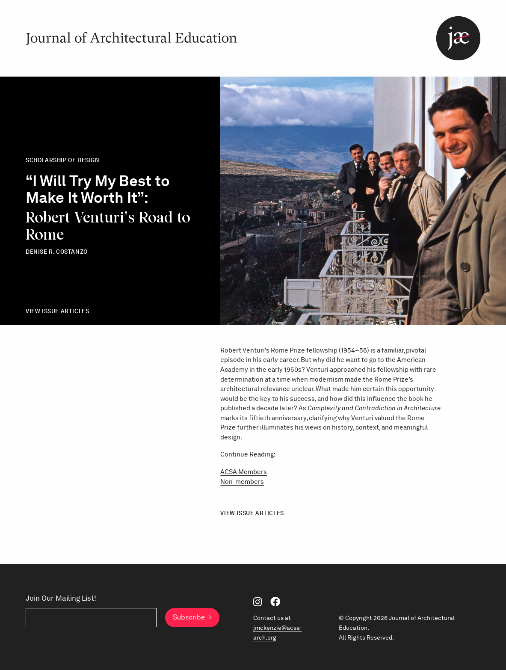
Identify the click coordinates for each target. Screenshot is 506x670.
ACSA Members (243, 472)
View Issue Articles (57, 311)
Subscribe (189, 617)
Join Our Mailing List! (61, 598)
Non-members (242, 482)
